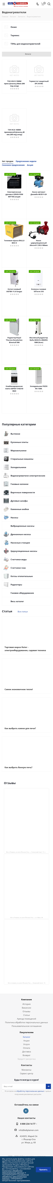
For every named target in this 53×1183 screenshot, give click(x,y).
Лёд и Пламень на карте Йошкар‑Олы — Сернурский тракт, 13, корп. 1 (27, 852)
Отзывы (26, 1011)
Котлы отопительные (22, 576)
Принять (43, 1169)
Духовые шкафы (19, 500)
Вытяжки (15, 433)
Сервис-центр (26, 1073)
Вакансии (26, 1007)
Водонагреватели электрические (28, 475)
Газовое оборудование (22, 593)
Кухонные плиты (19, 442)
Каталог (26, 1037)
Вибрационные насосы (22, 526)
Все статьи (23, 611)
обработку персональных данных (30, 1091)
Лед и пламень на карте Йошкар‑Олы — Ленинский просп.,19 (26, 982)
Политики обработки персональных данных (13, 1171)
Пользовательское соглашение (26, 1026)
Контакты (26, 1065)
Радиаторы (16, 584)
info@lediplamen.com (28, 1130)
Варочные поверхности (23, 492)
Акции (26, 1040)
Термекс (15, 35)
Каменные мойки (20, 509)
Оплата (26, 1048)
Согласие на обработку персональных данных (15, 1176)
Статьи (26, 1015)
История (26, 1004)
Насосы (14, 517)
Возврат (26, 1055)
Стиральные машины (22, 459)
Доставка (26, 1051)
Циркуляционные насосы (24, 551)
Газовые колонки (19, 484)
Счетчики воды (19, 559)
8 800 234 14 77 (27, 1123)
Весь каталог (17, 601)
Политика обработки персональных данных (26, 1022)
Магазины (26, 1069)
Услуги (26, 1044)
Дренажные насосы (21, 534)
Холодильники (18, 467)
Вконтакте (26, 1110)
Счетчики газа (18, 567)
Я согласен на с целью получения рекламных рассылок (28, 1092)
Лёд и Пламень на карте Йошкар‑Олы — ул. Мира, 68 (26, 917)
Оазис (14, 27)
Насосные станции (20, 542)
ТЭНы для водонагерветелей (25, 43)
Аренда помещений (26, 1018)
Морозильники (18, 450)
